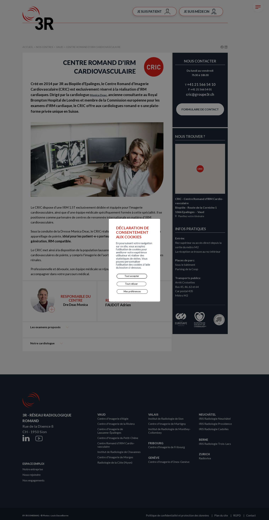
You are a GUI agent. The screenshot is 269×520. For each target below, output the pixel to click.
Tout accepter (71, 268)
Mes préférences (114, 268)
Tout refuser (91, 268)
